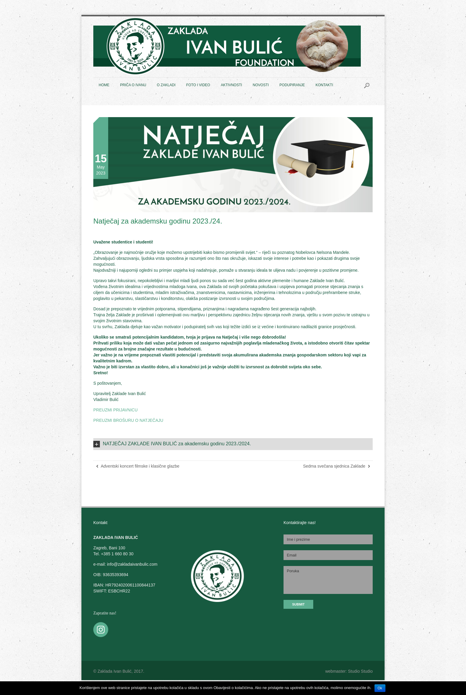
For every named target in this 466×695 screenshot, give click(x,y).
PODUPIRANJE (292, 85)
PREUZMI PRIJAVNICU (115, 410)
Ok (380, 688)
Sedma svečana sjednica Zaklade (334, 466)
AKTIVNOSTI (231, 85)
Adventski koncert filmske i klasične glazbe (140, 466)
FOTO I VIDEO (198, 85)
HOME (104, 85)
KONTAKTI (324, 85)
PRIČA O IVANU (133, 85)
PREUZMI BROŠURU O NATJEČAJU (128, 420)
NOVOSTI (261, 85)
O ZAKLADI (166, 85)
